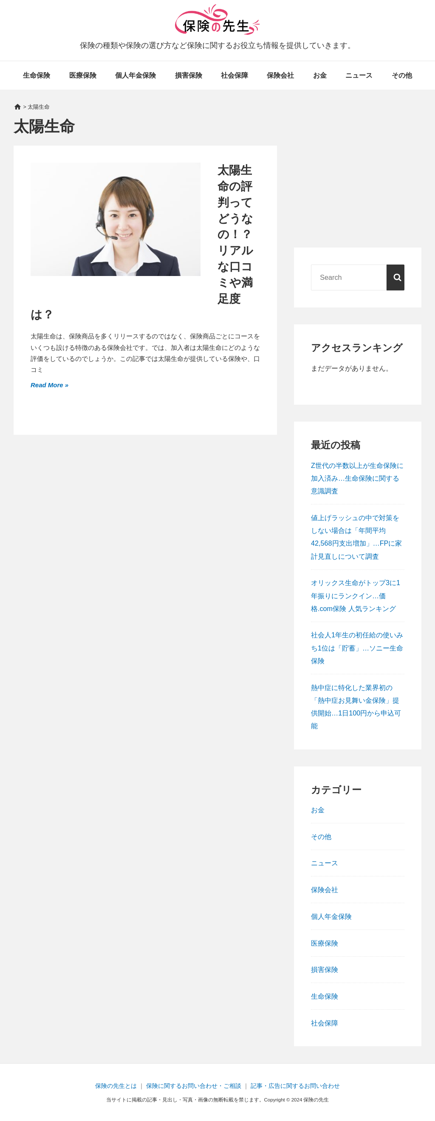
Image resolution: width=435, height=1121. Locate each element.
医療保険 (82, 75)
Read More (48, 384)
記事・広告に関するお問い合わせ (295, 1085)
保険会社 (280, 75)
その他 (402, 75)
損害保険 (188, 75)
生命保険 (36, 75)
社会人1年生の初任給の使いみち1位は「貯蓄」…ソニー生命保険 (357, 647)
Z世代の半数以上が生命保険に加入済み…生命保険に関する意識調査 (357, 478)
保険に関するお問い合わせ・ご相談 (193, 1085)
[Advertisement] (357, 178)
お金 (320, 75)
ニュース (359, 75)
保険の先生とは (116, 1085)
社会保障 (234, 75)
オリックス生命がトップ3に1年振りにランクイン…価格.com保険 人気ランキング (355, 595)
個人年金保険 (135, 75)
